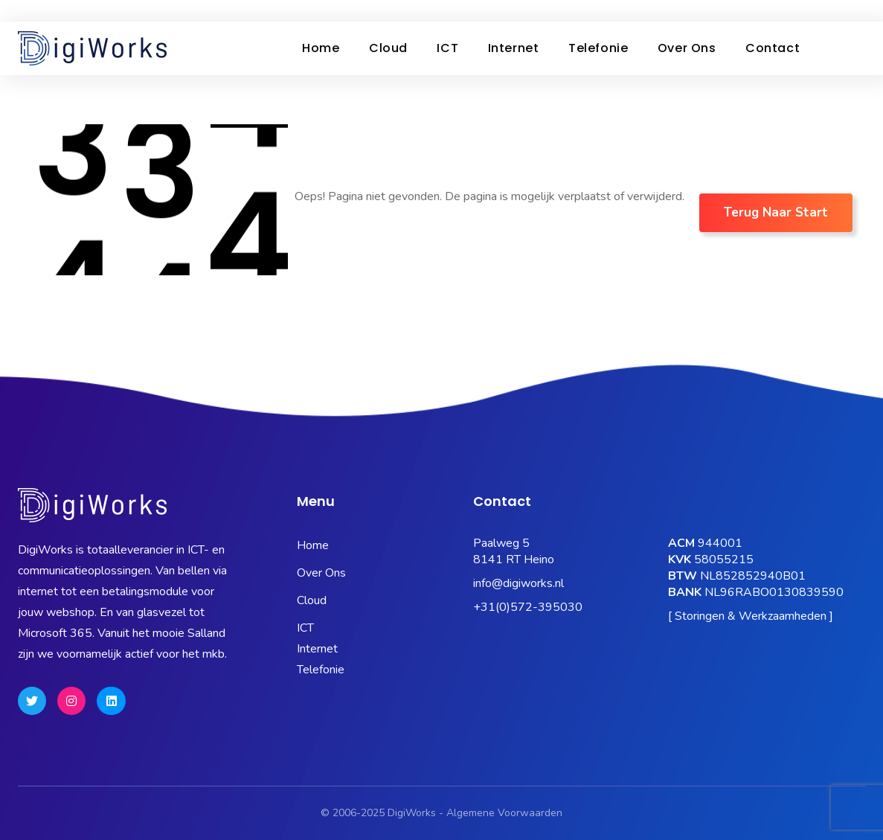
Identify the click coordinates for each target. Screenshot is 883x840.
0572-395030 (61, 10)
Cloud (393, 48)
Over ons (705, 48)
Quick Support (822, 11)
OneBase (649, 11)
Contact (795, 48)
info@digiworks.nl (518, 583)
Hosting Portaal (730, 11)
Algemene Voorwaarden (504, 813)
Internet (525, 48)
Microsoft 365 (520, 11)
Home (322, 48)
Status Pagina (430, 11)
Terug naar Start (776, 212)
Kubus (591, 11)
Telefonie (613, 48)
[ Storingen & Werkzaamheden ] (750, 616)
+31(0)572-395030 (527, 607)
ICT (456, 48)
